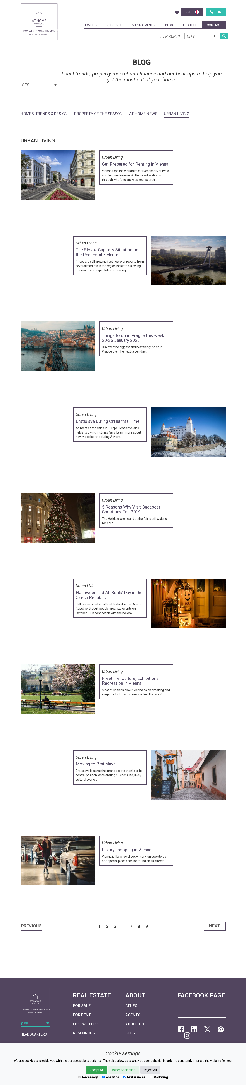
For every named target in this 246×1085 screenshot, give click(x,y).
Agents (132, 1015)
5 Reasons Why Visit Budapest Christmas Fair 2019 (131, 509)
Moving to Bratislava (95, 764)
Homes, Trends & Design (44, 113)
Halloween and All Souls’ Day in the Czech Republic (109, 595)
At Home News (143, 113)
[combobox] (39, 84)
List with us (85, 1024)
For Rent (82, 1015)
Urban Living (176, 113)
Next (214, 926)
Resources (84, 1033)
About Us (189, 25)
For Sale (82, 1005)
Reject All (150, 1070)
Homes (90, 25)
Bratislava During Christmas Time (107, 421)
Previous (31, 926)
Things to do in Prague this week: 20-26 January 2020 (133, 338)
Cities (131, 1005)
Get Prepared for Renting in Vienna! (135, 164)
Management (144, 25)
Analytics (110, 1077)
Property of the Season (98, 113)
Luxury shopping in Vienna (126, 849)
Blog (169, 25)
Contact (214, 25)
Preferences (134, 1077)
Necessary (88, 1077)
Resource (114, 25)
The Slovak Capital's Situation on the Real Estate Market (107, 252)
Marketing (159, 1077)
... (123, 926)
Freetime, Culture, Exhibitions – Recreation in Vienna (132, 681)
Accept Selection (123, 1070)
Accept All (96, 1070)
